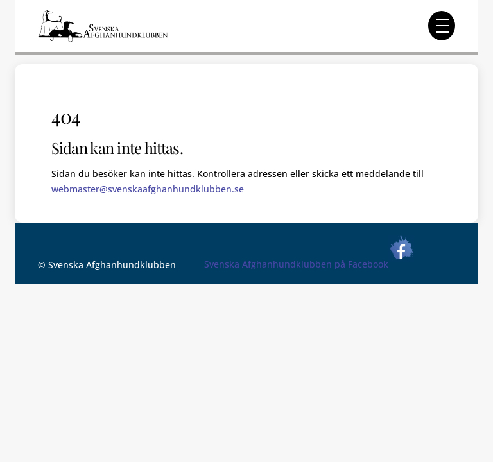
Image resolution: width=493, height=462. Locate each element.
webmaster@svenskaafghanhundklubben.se (147, 189)
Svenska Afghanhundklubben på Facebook (309, 264)
